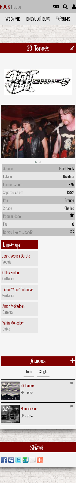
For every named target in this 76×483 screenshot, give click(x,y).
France (69, 199)
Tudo (29, 370)
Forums (63, 19)
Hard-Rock (66, 167)
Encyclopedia (38, 19)
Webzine (13, 19)
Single (43, 370)
